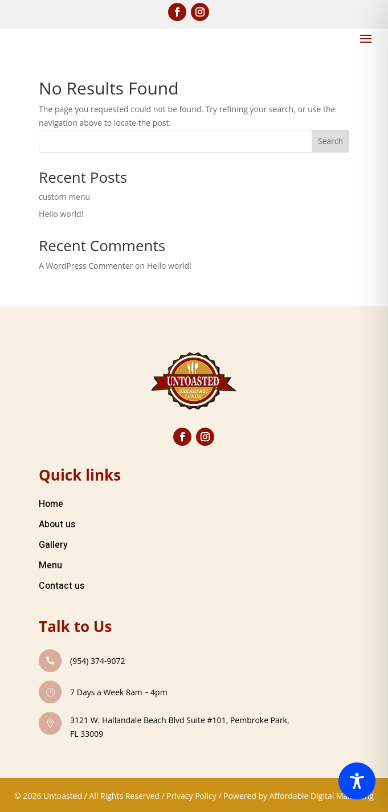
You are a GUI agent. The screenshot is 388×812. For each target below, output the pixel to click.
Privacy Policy (191, 795)
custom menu (64, 196)
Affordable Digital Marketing (321, 795)
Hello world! (61, 213)
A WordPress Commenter (86, 265)
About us (57, 524)
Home (51, 504)
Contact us (61, 586)
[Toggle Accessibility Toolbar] (357, 781)
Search (330, 141)
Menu (50, 565)
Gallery (53, 545)
